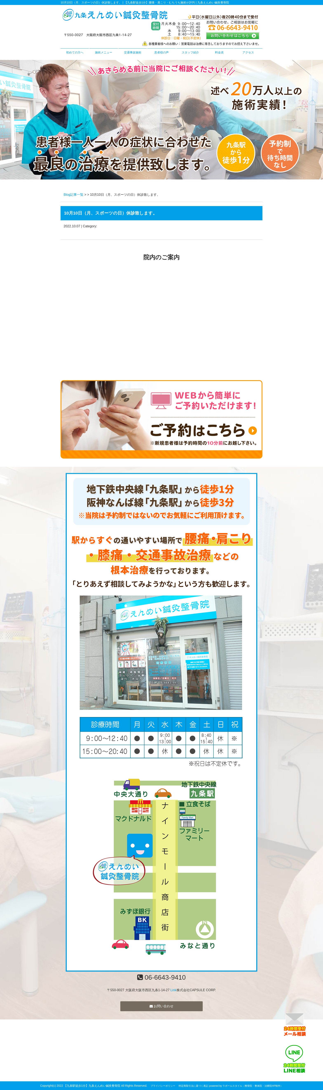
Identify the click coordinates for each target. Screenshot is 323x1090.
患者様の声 (161, 52)
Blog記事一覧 (73, 194)
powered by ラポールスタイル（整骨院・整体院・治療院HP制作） (246, 1085)
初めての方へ (74, 52)
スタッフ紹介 (190, 52)
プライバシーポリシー (163, 1085)
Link (173, 990)
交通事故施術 (132, 52)
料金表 (219, 52)
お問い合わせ (161, 1006)
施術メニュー (103, 52)
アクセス (248, 52)
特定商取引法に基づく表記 (193, 1085)
